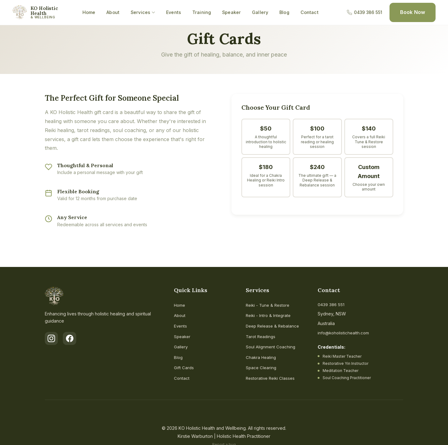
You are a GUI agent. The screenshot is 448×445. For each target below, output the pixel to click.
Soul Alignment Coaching (271, 346)
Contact (310, 12)
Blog (284, 12)
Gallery (260, 12)
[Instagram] (51, 339)
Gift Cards (184, 367)
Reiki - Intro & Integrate (269, 315)
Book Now (412, 12)
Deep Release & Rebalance (274, 325)
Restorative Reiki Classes (271, 378)
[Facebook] (70, 339)
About (112, 12)
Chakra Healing (261, 357)
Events (173, 12)
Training (201, 12)
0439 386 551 (332, 304)
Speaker (231, 12)
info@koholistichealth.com (344, 332)
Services (143, 12)
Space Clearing (262, 367)
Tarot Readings (261, 336)
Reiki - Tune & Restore (269, 305)
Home (89, 12)
